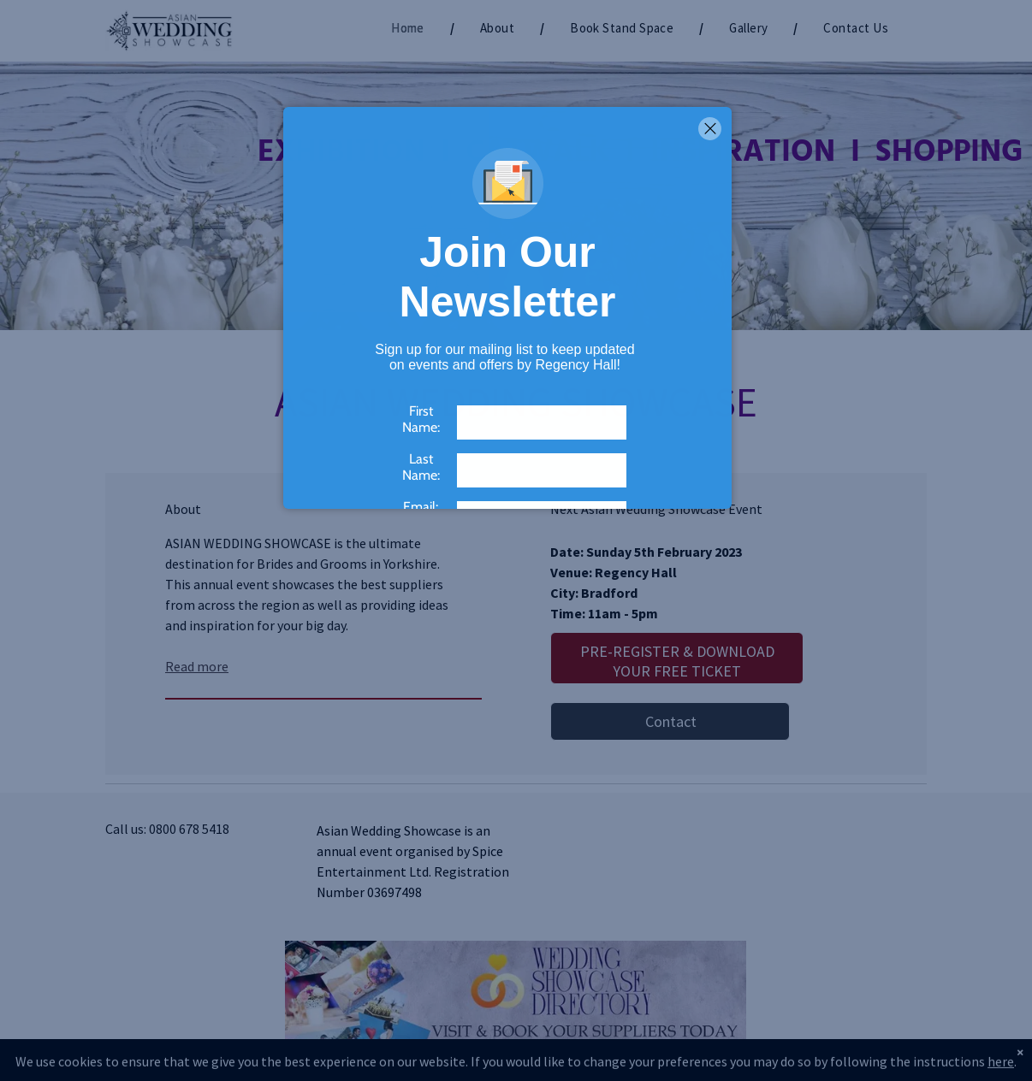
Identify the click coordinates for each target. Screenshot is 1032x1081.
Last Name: (421, 467)
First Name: (421, 419)
